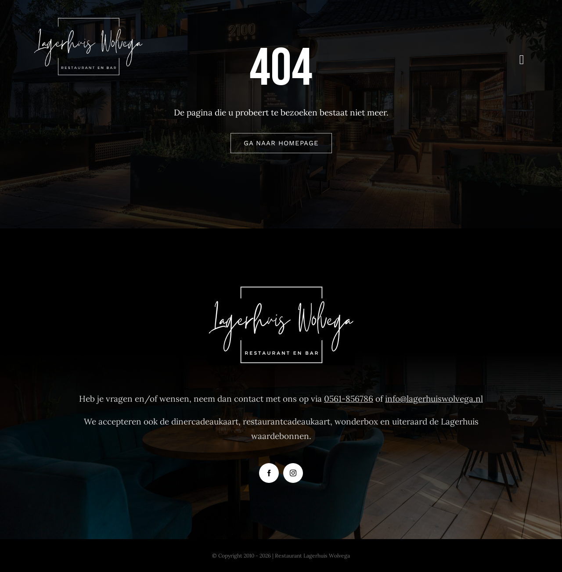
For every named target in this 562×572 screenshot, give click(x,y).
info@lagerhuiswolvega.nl (434, 398)
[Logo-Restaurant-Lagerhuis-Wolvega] (88, 21)
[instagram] (293, 473)
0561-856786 (348, 398)
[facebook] (269, 473)
